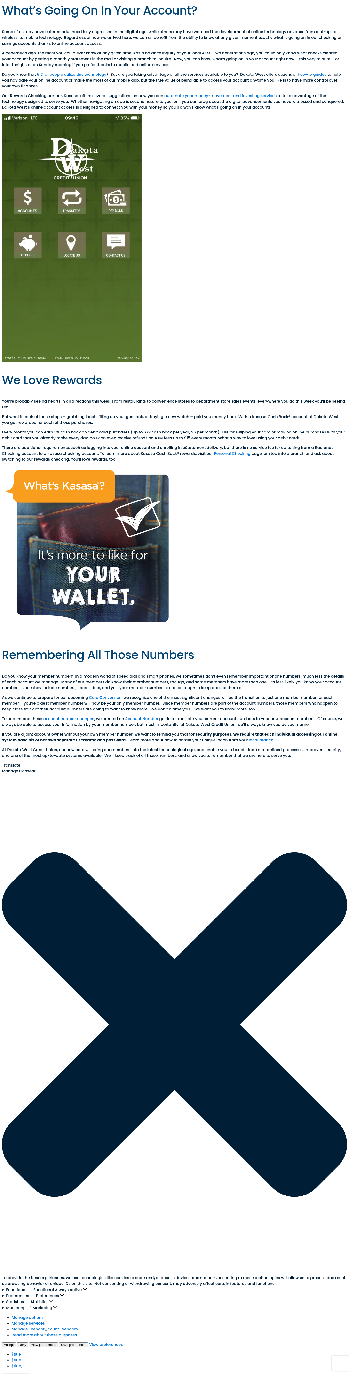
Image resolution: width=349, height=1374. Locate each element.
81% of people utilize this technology (71, 74)
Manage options (27, 1317)
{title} (17, 1354)
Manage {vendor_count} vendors (45, 1329)
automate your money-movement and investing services (220, 95)
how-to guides (312, 74)
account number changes (68, 719)
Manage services (28, 1323)
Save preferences (73, 1345)
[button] (174, 1024)
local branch (261, 740)
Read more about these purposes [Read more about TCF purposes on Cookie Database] (44, 1335)
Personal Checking (232, 453)
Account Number (141, 719)
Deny (22, 1345)
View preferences (43, 1345)
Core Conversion (105, 697)
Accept (9, 1345)
